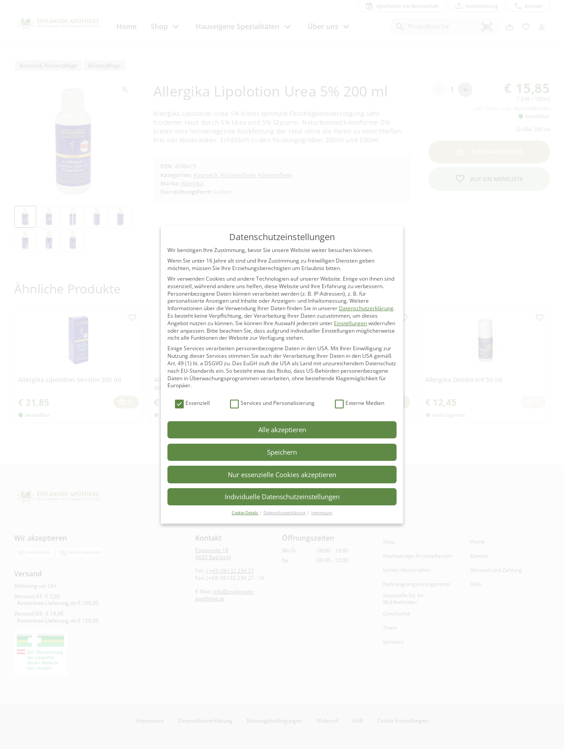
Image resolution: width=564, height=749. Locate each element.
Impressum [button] (321, 512)
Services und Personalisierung (272, 403)
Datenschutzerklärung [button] (284, 512)
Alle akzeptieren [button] (282, 429)
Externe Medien (359, 403)
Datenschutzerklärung (366, 308)
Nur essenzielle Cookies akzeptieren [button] (282, 474)
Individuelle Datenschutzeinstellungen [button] (282, 496)
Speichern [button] (282, 452)
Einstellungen (350, 323)
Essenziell (192, 403)
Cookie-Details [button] (245, 512)
